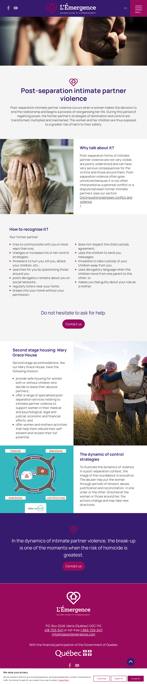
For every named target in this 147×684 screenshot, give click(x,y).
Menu (138, 9)
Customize (101, 678)
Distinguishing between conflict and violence (106, 199)
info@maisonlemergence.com (73, 634)
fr (125, 8)
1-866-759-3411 (91, 630)
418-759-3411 (53, 630)
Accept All (135, 678)
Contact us (73, 324)
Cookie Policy (63, 680)
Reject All (119, 678)
